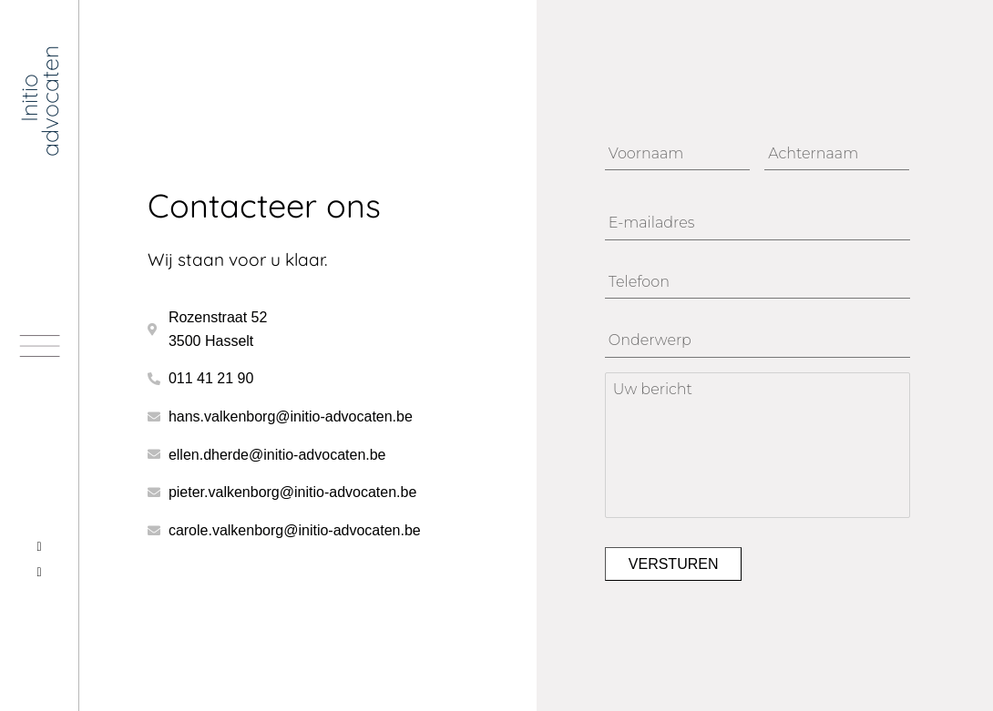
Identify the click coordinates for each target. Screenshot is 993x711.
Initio (29, 98)
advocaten (49, 101)
